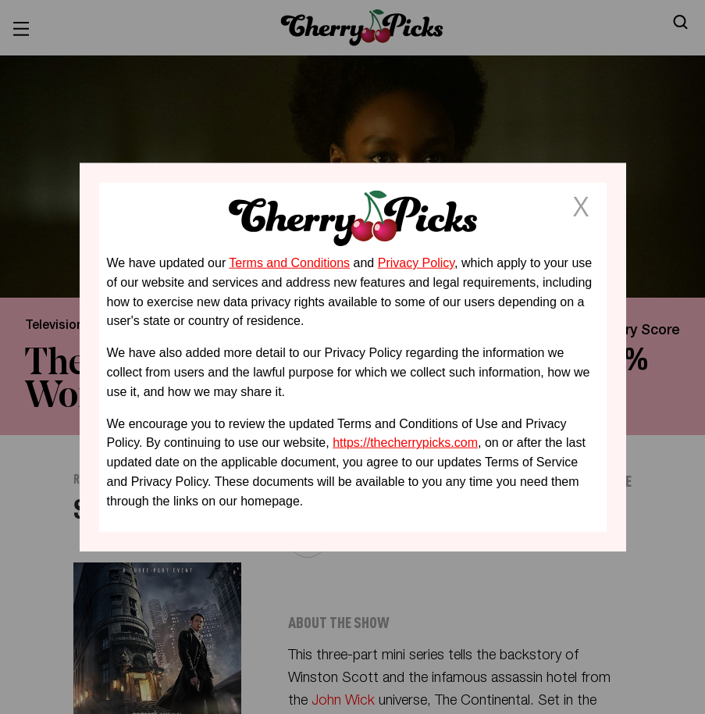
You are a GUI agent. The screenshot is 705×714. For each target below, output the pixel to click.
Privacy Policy (416, 263)
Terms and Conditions (289, 263)
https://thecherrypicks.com (405, 442)
